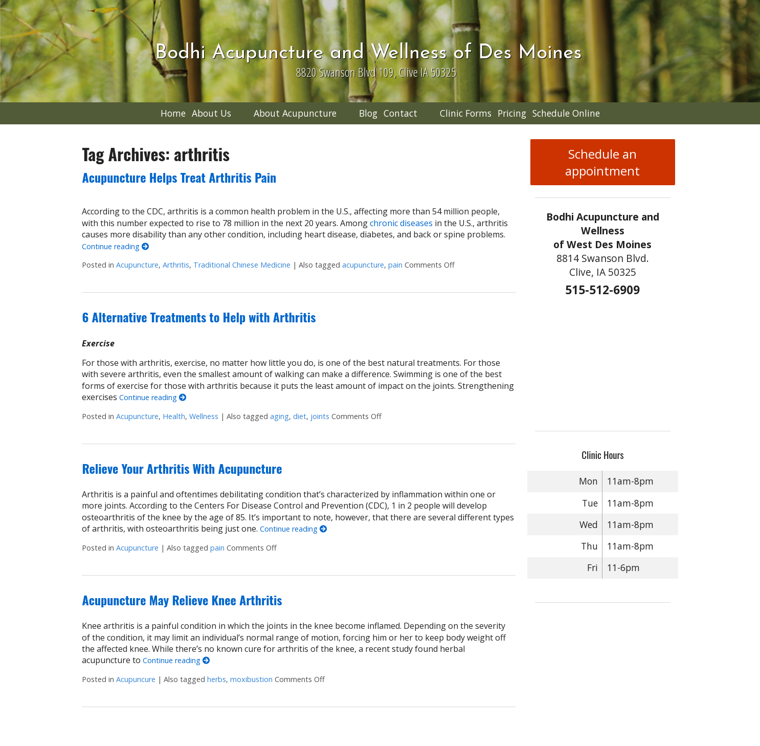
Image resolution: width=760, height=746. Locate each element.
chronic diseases (401, 223)
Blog (368, 113)
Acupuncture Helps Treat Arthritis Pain (179, 177)
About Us (211, 113)
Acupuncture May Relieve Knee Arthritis (182, 599)
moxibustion (251, 679)
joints (319, 416)
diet (299, 416)
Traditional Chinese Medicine (241, 265)
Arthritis (176, 265)
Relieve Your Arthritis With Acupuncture (182, 468)
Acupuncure (135, 679)
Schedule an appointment (602, 162)
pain (395, 265)
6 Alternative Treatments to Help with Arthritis (199, 317)
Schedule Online (566, 113)
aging (279, 416)
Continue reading (115, 246)
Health (174, 416)
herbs (216, 679)
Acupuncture (137, 265)
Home (173, 113)
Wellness (203, 416)
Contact (400, 113)
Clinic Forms (465, 113)
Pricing (512, 113)
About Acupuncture (295, 113)
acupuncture (363, 265)
